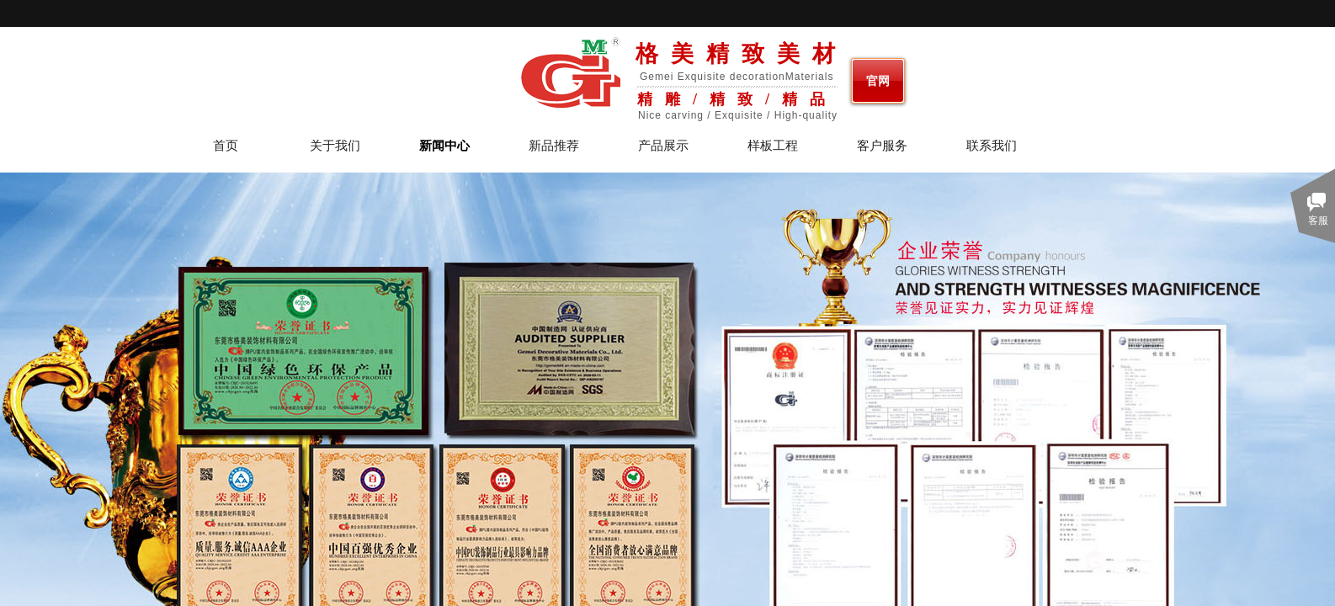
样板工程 (772, 146)
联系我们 (991, 146)
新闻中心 (444, 146)
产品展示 (663, 146)
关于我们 (335, 146)
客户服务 (882, 146)
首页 (225, 146)
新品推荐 (554, 146)
